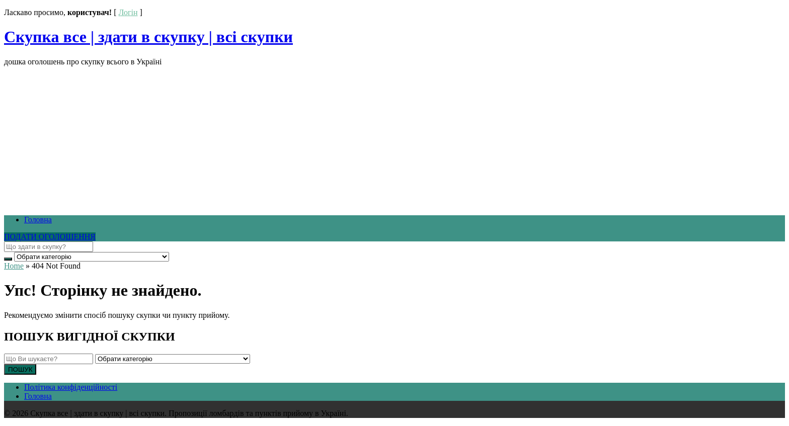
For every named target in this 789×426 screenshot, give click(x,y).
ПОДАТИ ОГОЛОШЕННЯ (50, 236)
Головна (38, 219)
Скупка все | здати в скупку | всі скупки (148, 37)
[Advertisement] (306, 136)
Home (14, 266)
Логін (127, 12)
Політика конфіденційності (70, 387)
